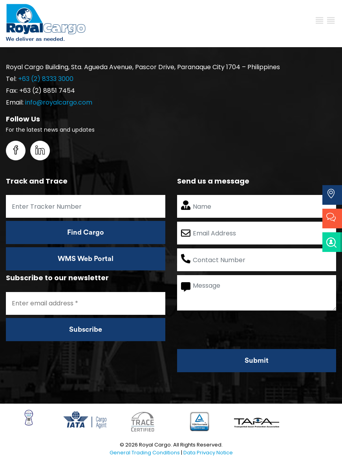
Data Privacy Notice (208, 452)
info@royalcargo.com (58, 102)
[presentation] (236, 329)
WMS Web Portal (85, 258)
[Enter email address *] (85, 303)
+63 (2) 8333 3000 (45, 78)
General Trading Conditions (145, 452)
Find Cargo (85, 232)
